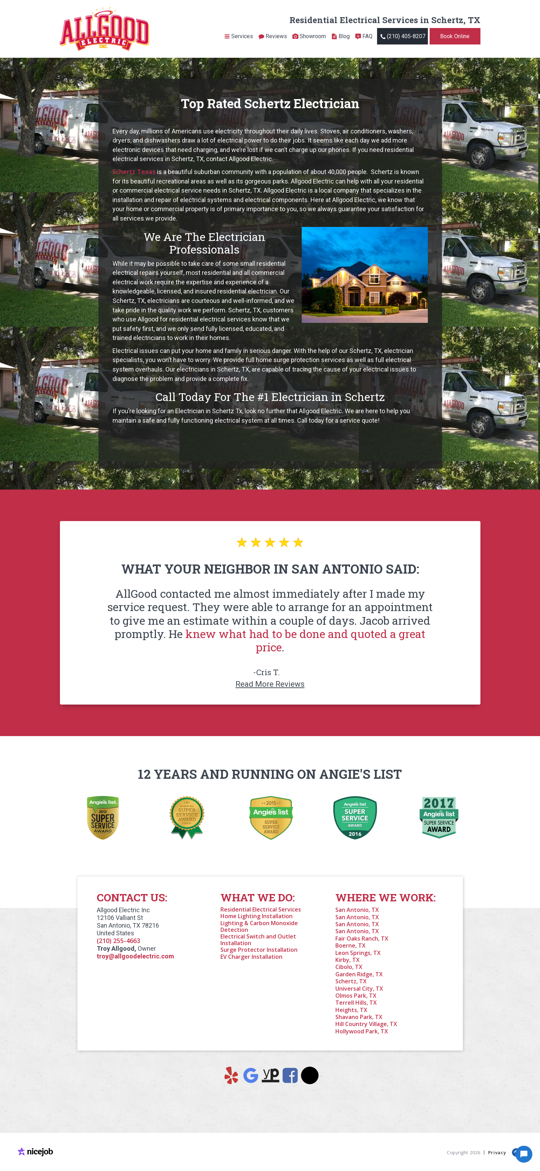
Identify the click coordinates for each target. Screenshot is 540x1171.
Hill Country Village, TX (366, 1024)
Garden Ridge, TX (359, 974)
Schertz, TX (351, 981)
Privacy (497, 1152)
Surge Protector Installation (259, 950)
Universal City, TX (359, 988)
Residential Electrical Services (260, 909)
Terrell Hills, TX (356, 1002)
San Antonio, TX (357, 910)
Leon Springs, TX (358, 953)
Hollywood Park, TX (361, 1031)
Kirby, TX (347, 960)
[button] (238, 36)
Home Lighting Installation (256, 916)
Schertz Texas (134, 171)
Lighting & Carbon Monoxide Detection (259, 926)
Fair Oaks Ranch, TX (361, 938)
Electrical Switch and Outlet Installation (258, 940)
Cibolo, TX (348, 967)
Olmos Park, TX (355, 995)
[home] (104, 29)
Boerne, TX (350, 945)
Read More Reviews (270, 684)
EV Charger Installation (251, 957)
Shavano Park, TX (358, 1017)
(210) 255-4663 (118, 940)
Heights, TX (351, 1010)
